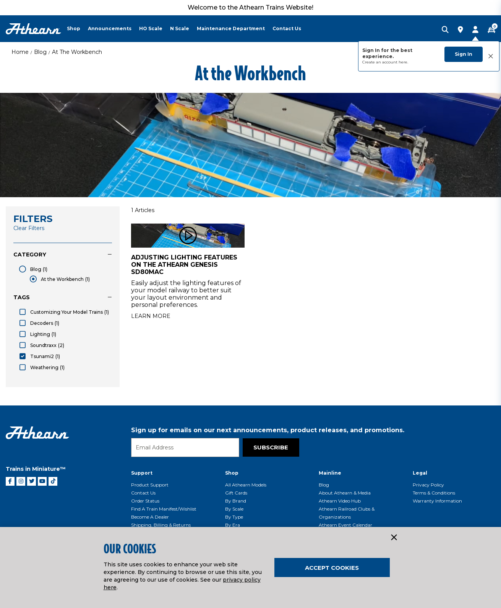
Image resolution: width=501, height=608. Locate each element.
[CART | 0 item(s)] (491, 30)
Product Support (150, 485)
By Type (234, 517)
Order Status (145, 501)
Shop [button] (73, 28)
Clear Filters (28, 228)
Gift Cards (236, 493)
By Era (232, 525)
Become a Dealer (150, 517)
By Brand (235, 501)
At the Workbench (77, 52)
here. (403, 62)
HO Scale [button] (150, 28)
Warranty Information (437, 501)
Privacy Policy (428, 485)
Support (141, 473)
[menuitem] (77, 29)
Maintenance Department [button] (231, 28)
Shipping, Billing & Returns (161, 525)
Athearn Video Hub (340, 501)
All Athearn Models (245, 485)
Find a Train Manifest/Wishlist (163, 509)
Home (20, 52)
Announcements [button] (109, 28)
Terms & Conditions (434, 493)
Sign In (463, 54)
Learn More (150, 316)
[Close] (393, 537)
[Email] (185, 447)
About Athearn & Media (345, 493)
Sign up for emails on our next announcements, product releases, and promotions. (267, 430)
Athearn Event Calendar (345, 525)
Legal (420, 473)
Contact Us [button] (286, 28)
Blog (40, 52)
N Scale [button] (179, 28)
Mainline (330, 473)
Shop (231, 473)
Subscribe (270, 447)
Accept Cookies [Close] (332, 567)
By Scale (234, 509)
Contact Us (143, 493)
